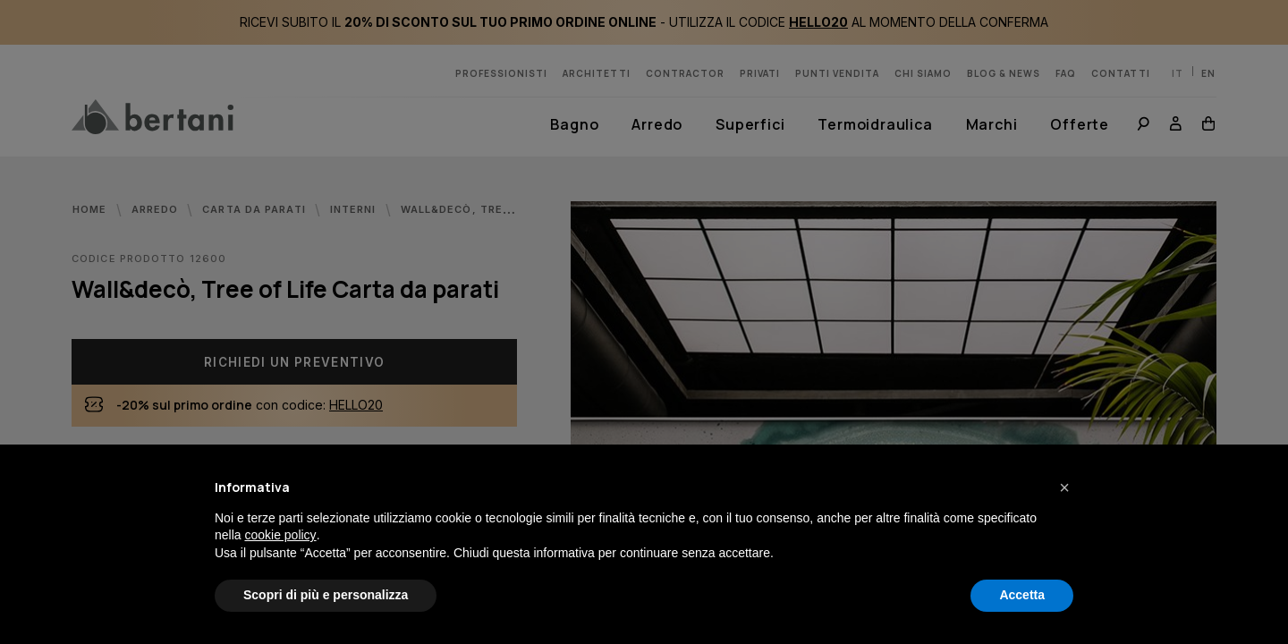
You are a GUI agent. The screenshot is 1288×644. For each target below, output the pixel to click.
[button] (1064, 487)
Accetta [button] (1022, 595)
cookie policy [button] (280, 535)
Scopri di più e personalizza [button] (325, 595)
